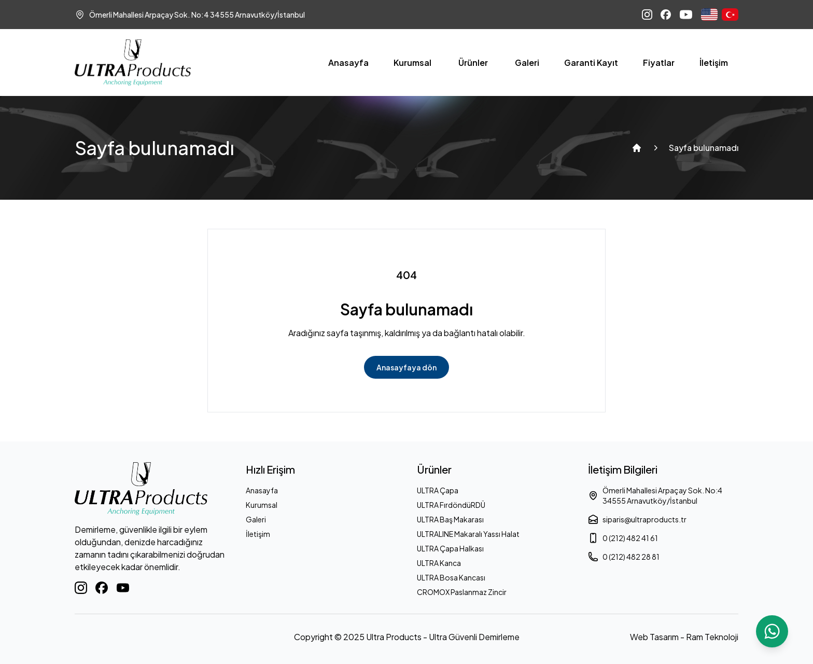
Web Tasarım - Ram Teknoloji (684, 636)
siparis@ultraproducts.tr (637, 519)
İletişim (713, 62)
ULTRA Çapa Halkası (450, 548)
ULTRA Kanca (439, 563)
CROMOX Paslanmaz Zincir (462, 592)
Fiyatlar (659, 62)
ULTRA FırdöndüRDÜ (451, 504)
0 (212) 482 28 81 (624, 556)
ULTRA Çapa (437, 490)
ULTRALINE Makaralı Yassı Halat (468, 533)
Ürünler (473, 62)
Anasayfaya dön (406, 367)
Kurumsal (412, 62)
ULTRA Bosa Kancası (451, 577)
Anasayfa (348, 62)
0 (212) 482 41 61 (623, 538)
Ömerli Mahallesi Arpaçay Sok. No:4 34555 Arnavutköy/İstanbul (655, 495)
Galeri (527, 62)
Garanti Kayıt (591, 62)
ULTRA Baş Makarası (450, 519)
